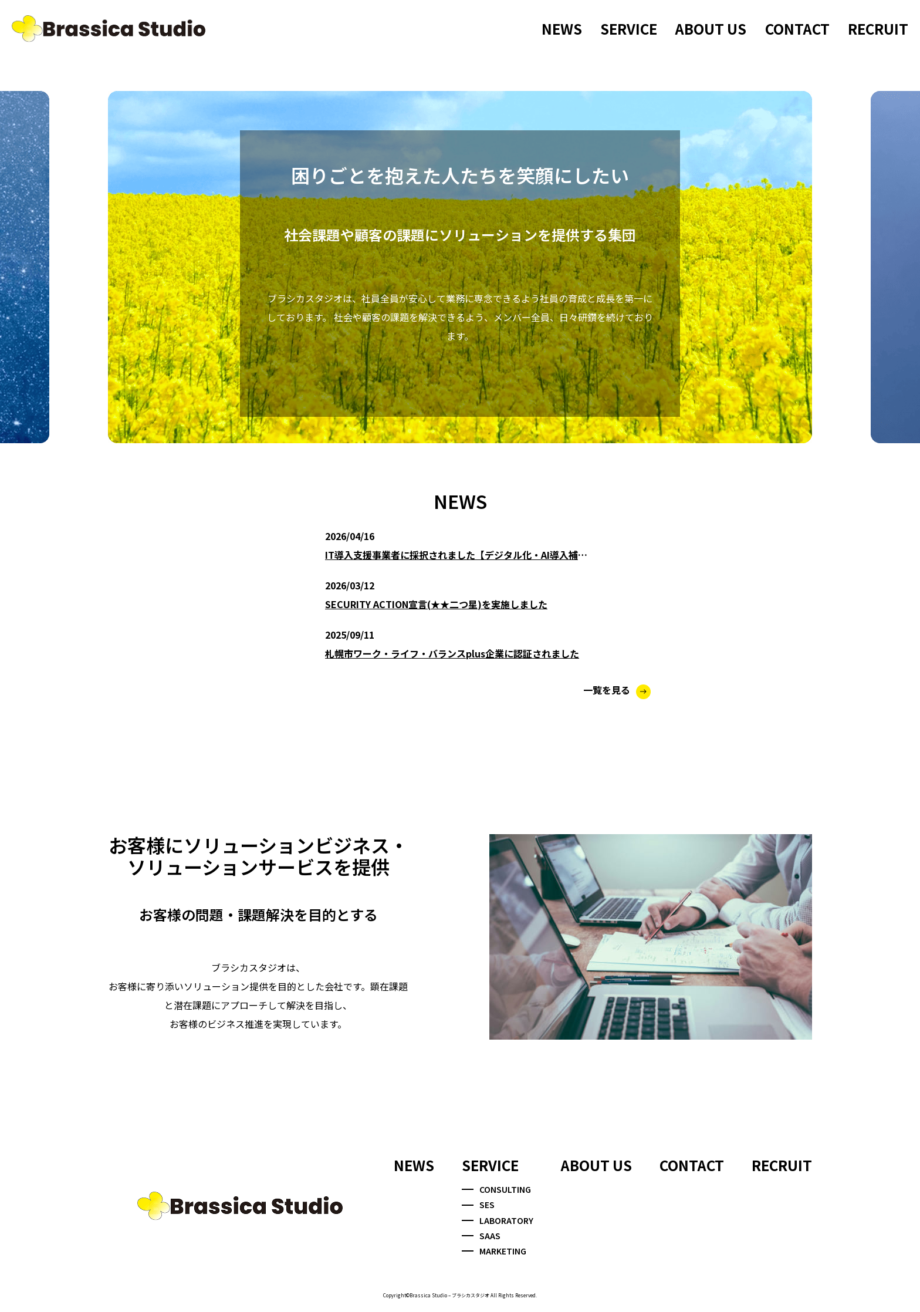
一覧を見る (617, 690)
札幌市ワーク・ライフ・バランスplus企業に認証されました (452, 653)
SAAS (481, 1235)
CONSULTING (496, 1189)
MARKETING (494, 1251)
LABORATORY (497, 1220)
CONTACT (797, 28)
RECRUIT (878, 28)
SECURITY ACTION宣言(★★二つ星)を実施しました (436, 604)
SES (478, 1204)
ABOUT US (710, 28)
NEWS (562, 28)
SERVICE (628, 28)
